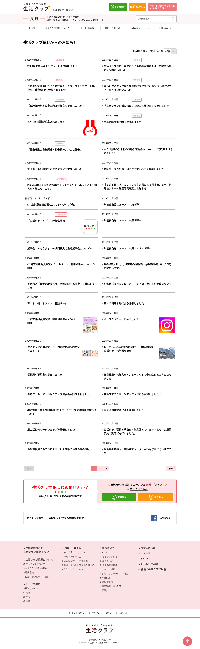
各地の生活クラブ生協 (153, 569)
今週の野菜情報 (110, 564)
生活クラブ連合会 (64, 10)
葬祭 (29, 601)
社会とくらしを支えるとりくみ (80, 564)
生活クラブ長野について (39, 559)
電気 (29, 592)
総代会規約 (107, 582)
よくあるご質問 (149, 564)
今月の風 (106, 577)
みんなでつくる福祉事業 (77, 560)
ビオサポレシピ (110, 556)
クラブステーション (73, 569)
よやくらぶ (108, 560)
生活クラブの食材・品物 (37, 576)
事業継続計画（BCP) (112, 586)
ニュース (145, 553)
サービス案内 (32, 584)
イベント (145, 558)
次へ (171, 468)
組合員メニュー (111, 548)
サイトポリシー (78, 613)
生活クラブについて (36, 563)
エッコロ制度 (108, 569)
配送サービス (31, 588)
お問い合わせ (147, 548)
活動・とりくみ (72, 548)
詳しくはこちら (139, 489)
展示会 (105, 590)
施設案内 (29, 572)
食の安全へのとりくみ (75, 552)
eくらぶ (107, 552)
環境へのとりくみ (73, 556)
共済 (29, 596)
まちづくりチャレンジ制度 (115, 573)
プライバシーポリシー (102, 613)
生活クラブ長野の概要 (36, 568)
